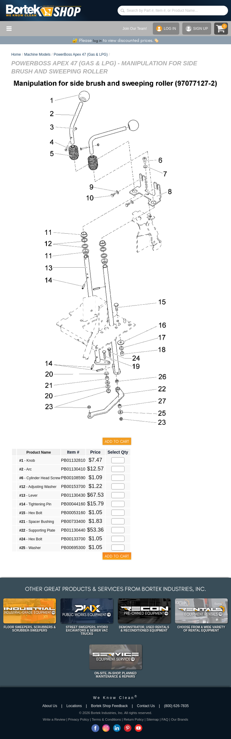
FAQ (165, 719)
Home (16, 54)
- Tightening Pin (35, 504)
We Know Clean (115, 698)
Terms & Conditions (106, 719)
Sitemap (152, 719)
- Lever (28, 495)
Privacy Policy (78, 719)
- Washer (30, 548)
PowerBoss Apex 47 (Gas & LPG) (81, 54)
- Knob (27, 460)
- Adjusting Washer (38, 487)
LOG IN (166, 29)
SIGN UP (197, 29)
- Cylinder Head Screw (39, 478)
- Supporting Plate (37, 530)
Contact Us (146, 706)
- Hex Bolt (30, 513)
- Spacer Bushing (36, 522)
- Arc (25, 469)
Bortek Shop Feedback (109, 706)
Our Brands (179, 719)
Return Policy (134, 719)
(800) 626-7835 (176, 706)
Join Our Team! (134, 28)
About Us (49, 706)
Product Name (38, 452)
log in (97, 41)
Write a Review (54, 719)
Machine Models (37, 54)
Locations (74, 706)
